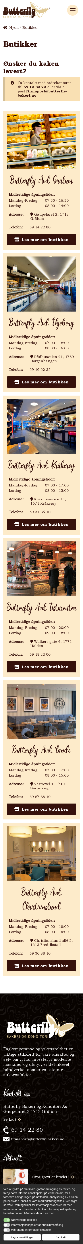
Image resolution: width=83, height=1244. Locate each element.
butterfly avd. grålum (41, 181)
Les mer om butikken (41, 239)
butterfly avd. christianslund (41, 900)
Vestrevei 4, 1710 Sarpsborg (47, 786)
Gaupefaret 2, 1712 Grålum (49, 216)
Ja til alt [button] (61, 1237)
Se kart (9, 1119)
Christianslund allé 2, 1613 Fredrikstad (51, 942)
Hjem (14, 27)
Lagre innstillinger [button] (22, 1237)
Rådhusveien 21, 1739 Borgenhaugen (52, 359)
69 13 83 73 (34, 87)
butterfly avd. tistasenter (41, 608)
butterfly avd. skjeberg (41, 323)
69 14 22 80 (27, 1130)
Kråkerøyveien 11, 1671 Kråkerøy (48, 501)
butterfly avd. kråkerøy (41, 466)
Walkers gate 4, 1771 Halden (51, 643)
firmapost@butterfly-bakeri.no (43, 93)
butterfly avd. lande (41, 750)
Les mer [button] (48, 1213)
